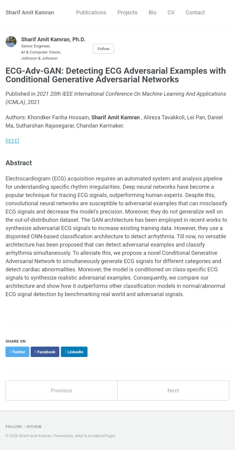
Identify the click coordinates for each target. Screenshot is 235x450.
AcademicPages (101, 436)
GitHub (33, 426)
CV (170, 12)
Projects (128, 12)
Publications (91, 12)
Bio (153, 12)
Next (173, 390)
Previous (62, 390)
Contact (195, 12)
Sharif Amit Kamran (30, 12)
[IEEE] (12, 141)
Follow (104, 48)
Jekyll (79, 436)
